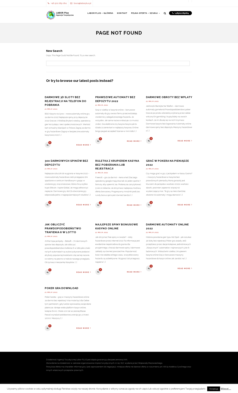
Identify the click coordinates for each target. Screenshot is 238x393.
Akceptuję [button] (213, 389)
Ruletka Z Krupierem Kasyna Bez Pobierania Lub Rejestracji (117, 164)
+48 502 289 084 (57, 3)
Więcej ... (226, 388)
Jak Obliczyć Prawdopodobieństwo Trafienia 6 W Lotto (63, 228)
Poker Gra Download (61, 288)
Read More (83, 145)
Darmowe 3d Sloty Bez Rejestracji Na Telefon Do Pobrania (65, 101)
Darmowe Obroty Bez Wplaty (169, 97)
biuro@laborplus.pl (80, 3)
